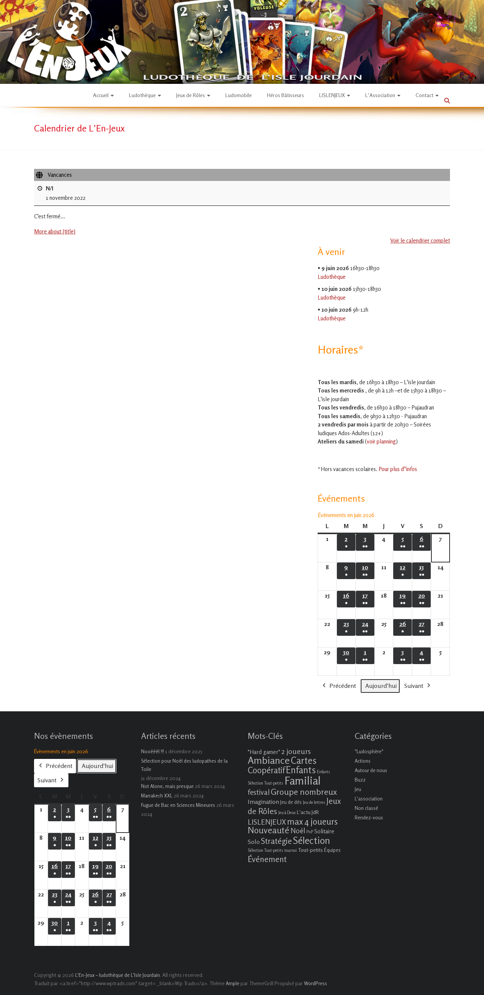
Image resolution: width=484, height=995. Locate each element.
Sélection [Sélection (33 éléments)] (311, 840)
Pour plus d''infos (398, 469)
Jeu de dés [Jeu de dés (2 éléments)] (291, 802)
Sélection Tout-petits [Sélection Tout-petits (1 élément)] (265, 850)
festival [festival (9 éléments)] (259, 792)
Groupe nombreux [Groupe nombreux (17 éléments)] (304, 791)
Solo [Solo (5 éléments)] (254, 841)
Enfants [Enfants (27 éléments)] (301, 770)
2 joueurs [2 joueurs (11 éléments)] (296, 751)
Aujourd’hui (381, 685)
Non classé (366, 808)
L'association (369, 799)
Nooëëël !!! (152, 751)
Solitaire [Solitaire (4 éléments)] (324, 831)
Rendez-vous (369, 817)
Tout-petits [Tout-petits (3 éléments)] (310, 850)
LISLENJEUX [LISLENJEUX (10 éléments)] (267, 822)
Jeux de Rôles (190, 95)
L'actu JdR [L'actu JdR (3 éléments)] (308, 812)
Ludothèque (142, 95)
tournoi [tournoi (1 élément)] (290, 850)
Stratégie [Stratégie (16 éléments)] (276, 841)
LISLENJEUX (332, 95)
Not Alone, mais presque (167, 786)
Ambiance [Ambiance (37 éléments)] (269, 760)
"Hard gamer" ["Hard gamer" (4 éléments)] (264, 752)
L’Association (380, 95)
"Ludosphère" (369, 751)
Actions (363, 761)
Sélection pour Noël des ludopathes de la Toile (184, 765)
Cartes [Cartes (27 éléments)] (303, 760)
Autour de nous (371, 770)
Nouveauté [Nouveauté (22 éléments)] (268, 830)
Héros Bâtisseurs (285, 95)
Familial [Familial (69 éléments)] (302, 780)
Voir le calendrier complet (420, 240)
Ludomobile (238, 95)
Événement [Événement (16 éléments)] (267, 859)
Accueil (101, 95)
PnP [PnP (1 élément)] (309, 832)
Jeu (358, 789)
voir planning (381, 441)
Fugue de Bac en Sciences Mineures (178, 805)
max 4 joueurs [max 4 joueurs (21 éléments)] (312, 821)
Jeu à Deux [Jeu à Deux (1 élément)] (287, 812)
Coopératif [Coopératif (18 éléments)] (266, 770)
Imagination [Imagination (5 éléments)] (263, 801)
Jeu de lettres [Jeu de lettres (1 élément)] (314, 802)
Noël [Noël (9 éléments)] (297, 830)
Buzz (360, 780)
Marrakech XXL (156, 796)
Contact (424, 95)
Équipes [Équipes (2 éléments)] (332, 850)
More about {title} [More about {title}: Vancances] (55, 231)
